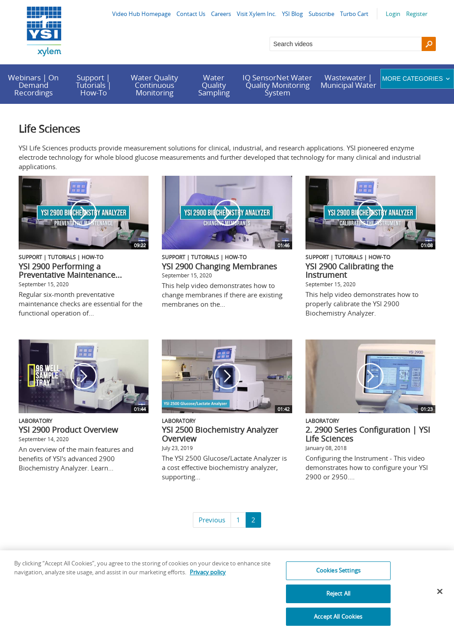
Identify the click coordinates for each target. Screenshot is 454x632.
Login (393, 14)
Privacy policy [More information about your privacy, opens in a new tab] (208, 577)
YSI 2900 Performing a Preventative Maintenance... (70, 270)
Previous (212, 519)
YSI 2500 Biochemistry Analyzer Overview (220, 434)
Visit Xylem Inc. (256, 14)
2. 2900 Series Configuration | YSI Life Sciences (367, 434)
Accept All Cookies (338, 621)
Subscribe (321, 14)
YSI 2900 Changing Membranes (219, 266)
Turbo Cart (354, 14)
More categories (417, 78)
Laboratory (35, 420)
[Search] (429, 44)
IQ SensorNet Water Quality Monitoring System (277, 85)
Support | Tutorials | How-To (93, 85)
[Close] (440, 596)
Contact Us (190, 14)
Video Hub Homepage (141, 14)
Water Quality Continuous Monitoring (154, 85)
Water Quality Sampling (214, 85)
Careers (221, 14)
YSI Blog (292, 14)
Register (416, 14)
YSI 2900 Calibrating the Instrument (349, 270)
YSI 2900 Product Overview (68, 429)
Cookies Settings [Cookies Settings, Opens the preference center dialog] (338, 575)
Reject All (338, 598)
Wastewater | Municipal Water (348, 81)
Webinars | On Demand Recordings (33, 85)
